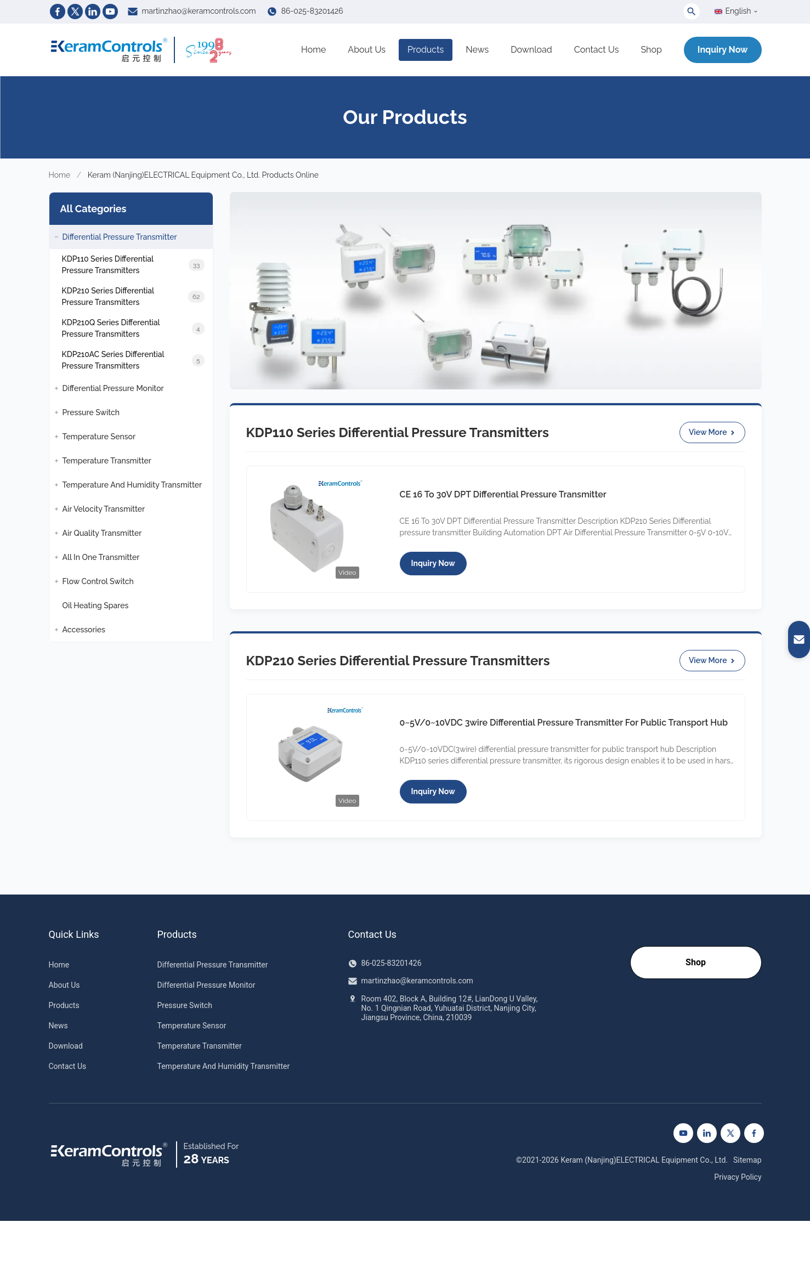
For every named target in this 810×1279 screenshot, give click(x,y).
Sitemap (747, 1160)
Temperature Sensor (191, 1025)
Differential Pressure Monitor (206, 985)
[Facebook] (57, 11)
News (477, 49)
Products (425, 49)
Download (531, 49)
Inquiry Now (723, 49)
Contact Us (596, 49)
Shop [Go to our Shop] (696, 962)
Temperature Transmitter (199, 1046)
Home (313, 49)
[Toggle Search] (691, 11)
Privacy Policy (737, 1177)
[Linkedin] (92, 11)
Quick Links (74, 935)
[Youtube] (110, 11)
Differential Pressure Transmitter (212, 964)
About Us (367, 49)
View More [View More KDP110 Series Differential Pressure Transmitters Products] (712, 432)
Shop (651, 49)
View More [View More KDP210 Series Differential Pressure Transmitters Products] (712, 660)
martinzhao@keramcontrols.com (199, 11)
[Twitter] (75, 11)
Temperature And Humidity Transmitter (223, 1066)
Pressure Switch (184, 1005)
